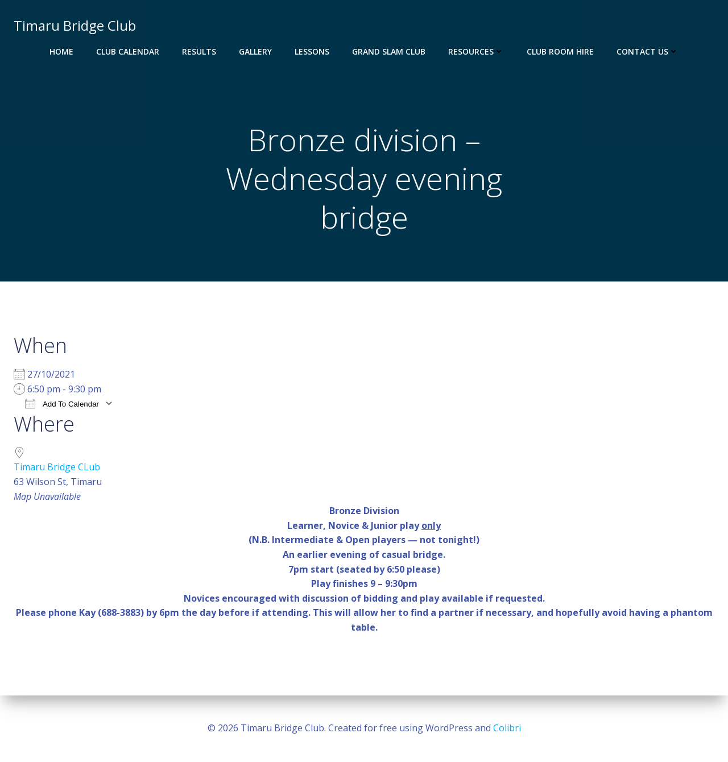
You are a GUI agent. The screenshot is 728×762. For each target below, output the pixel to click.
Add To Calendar (62, 403)
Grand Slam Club (388, 51)
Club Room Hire (560, 51)
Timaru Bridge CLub (57, 467)
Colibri (507, 728)
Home (61, 51)
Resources (476, 51)
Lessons (312, 51)
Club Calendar (127, 51)
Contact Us (648, 51)
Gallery (255, 51)
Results (199, 51)
